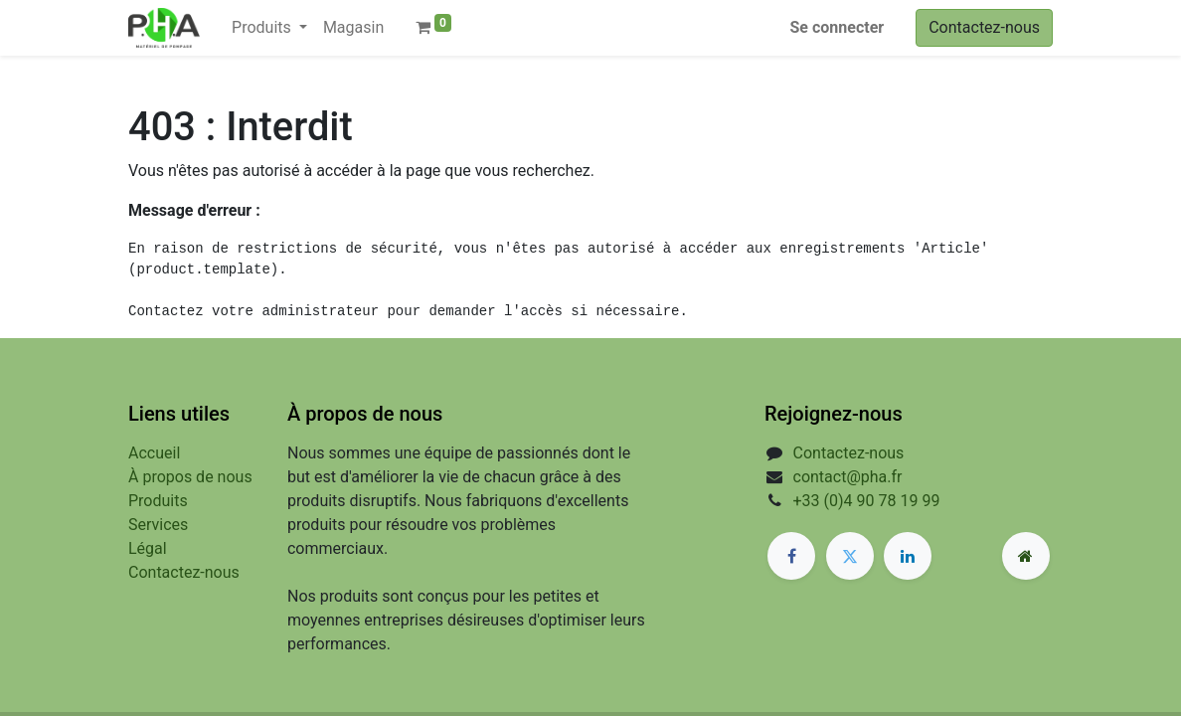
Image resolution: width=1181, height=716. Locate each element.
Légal (147, 548)
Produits (158, 500)
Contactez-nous (984, 27)
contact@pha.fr (848, 476)
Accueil (154, 453)
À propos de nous (190, 476)
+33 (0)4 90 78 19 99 (866, 500)
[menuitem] (353, 28)
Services (158, 524)
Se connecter (837, 27)
